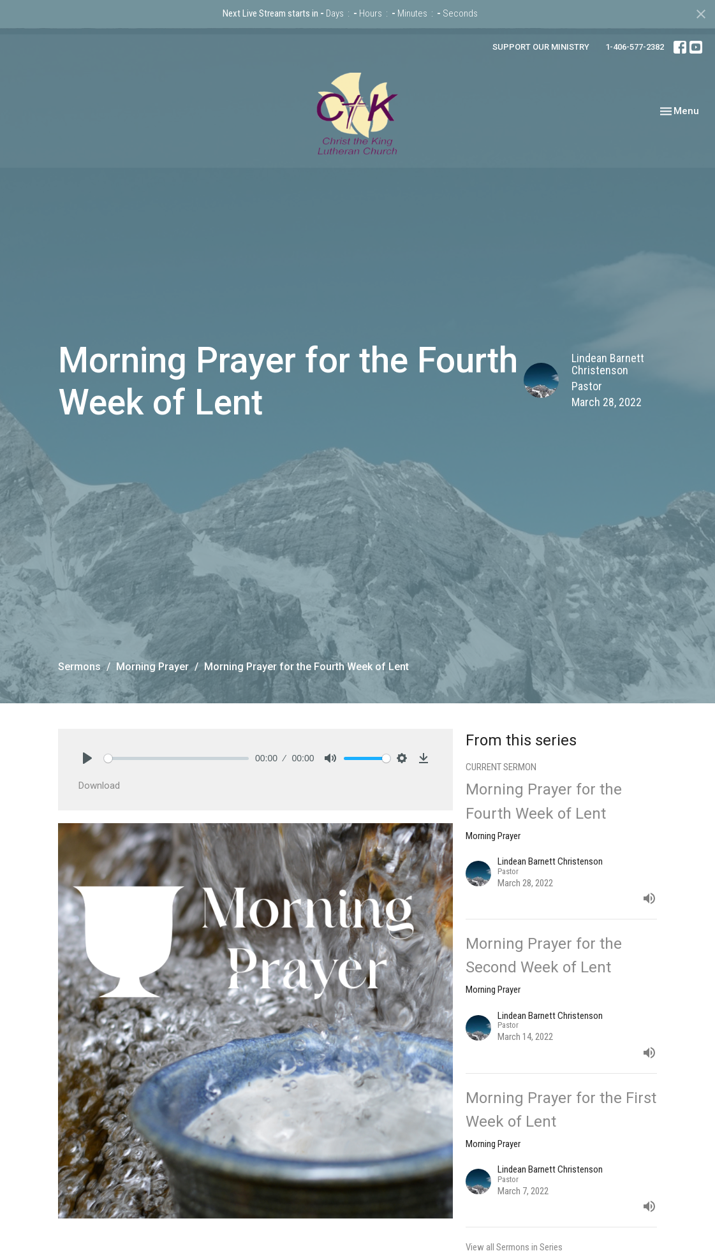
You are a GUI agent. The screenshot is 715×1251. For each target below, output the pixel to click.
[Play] (87, 758)
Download (99, 785)
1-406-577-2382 (634, 47)
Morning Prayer (152, 667)
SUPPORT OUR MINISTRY (540, 47)
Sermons (79, 667)
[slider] (176, 758)
